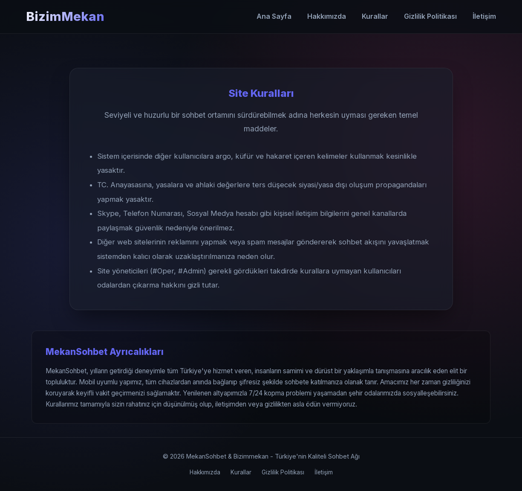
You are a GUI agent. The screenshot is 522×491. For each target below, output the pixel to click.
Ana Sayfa (274, 16)
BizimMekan (65, 16)
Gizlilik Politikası (430, 16)
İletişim (484, 16)
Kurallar (375, 16)
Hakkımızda (326, 16)
